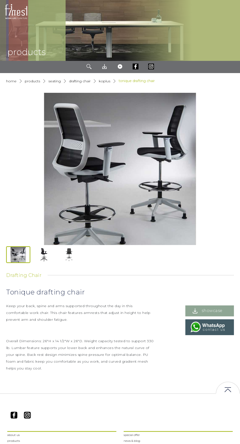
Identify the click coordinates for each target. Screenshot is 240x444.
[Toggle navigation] (232, 11)
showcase (212, 310)
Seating (54, 81)
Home (11, 81)
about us (13, 435)
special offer (132, 435)
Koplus (104, 81)
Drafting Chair (80, 81)
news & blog (132, 441)
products (32, 81)
